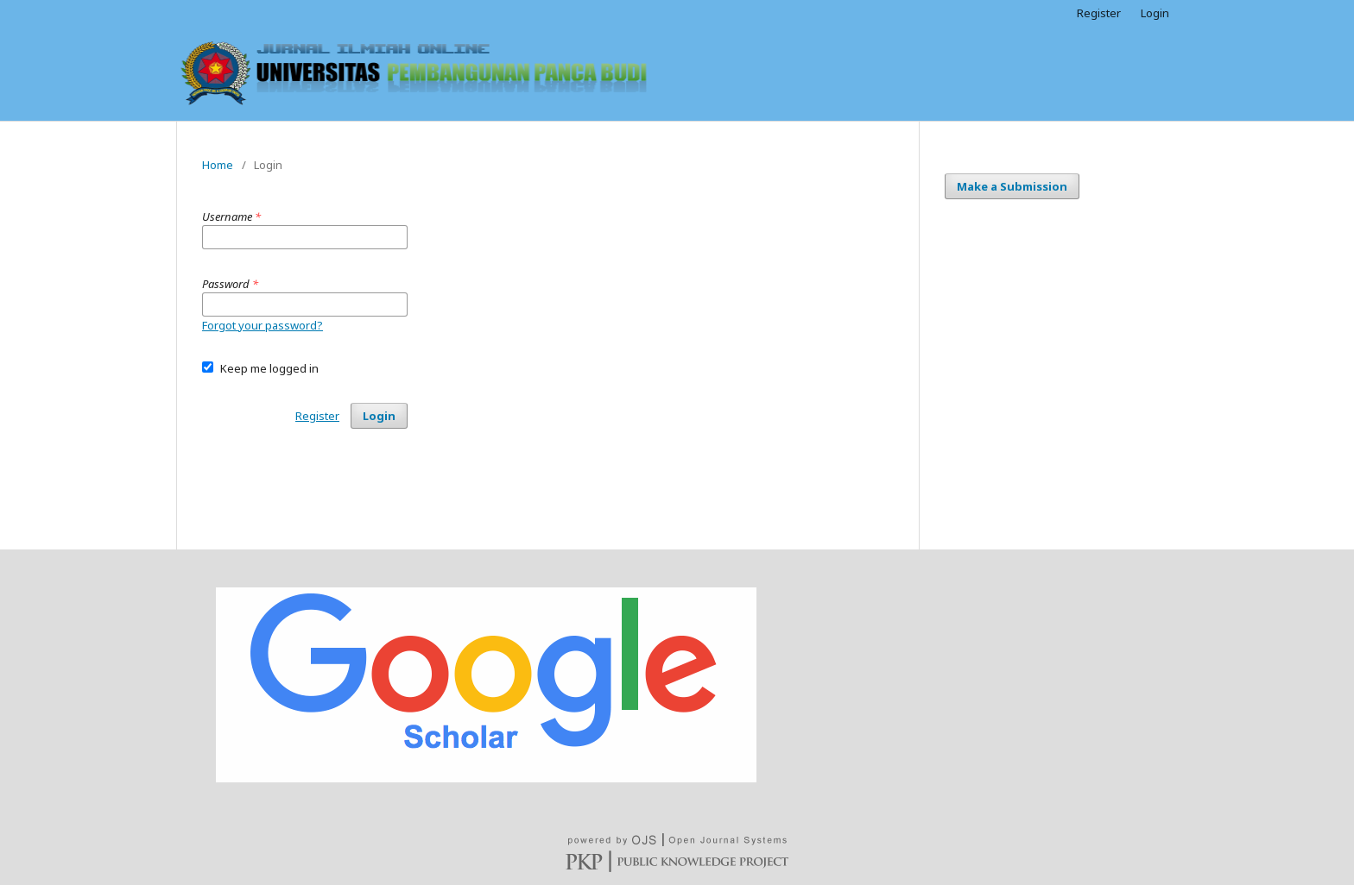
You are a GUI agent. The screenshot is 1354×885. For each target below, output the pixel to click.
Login (1155, 13)
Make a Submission (1012, 186)
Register (1099, 13)
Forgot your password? (262, 325)
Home (217, 165)
